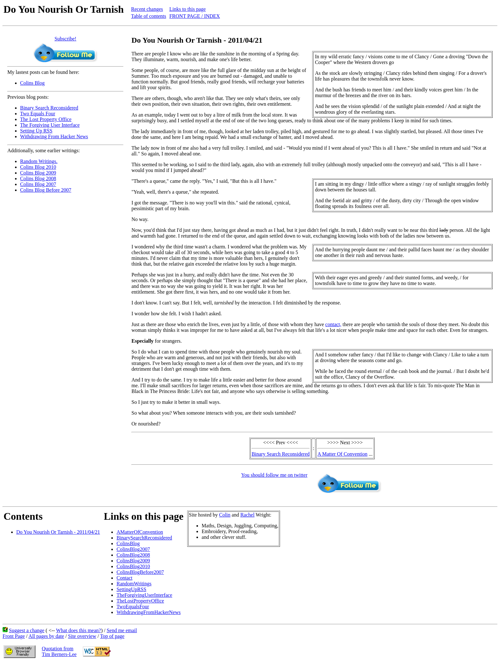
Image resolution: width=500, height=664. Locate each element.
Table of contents (148, 16)
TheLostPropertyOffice (140, 600)
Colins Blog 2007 (38, 184)
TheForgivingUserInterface (144, 595)
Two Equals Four (37, 113)
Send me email (122, 630)
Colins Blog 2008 (38, 178)
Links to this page (187, 9)
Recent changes (147, 9)
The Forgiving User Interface (50, 125)
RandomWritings (133, 583)
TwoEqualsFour (132, 606)
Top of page (112, 636)
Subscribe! (65, 38)
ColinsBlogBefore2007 (140, 572)
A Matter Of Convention (342, 454)
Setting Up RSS (36, 130)
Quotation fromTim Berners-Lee (59, 651)
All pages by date (46, 636)
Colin (225, 515)
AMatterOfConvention (139, 532)
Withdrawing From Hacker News (54, 136)
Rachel (247, 515)
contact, (333, 324)
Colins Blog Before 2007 (45, 190)
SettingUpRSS (131, 589)
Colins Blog (32, 83)
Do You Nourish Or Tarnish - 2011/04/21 (58, 532)
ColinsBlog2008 (133, 555)
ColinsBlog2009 (133, 560)
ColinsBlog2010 (133, 566)
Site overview (82, 636)
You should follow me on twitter (274, 475)
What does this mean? (78, 630)
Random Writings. (38, 161)
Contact (124, 578)
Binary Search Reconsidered (49, 108)
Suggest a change (26, 630)
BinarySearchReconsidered (144, 537)
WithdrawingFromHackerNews (148, 612)
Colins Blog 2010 (38, 167)
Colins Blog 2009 (38, 172)
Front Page (14, 636)
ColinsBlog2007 (133, 549)
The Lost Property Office (45, 119)
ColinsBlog (128, 543)
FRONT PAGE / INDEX (194, 16)
